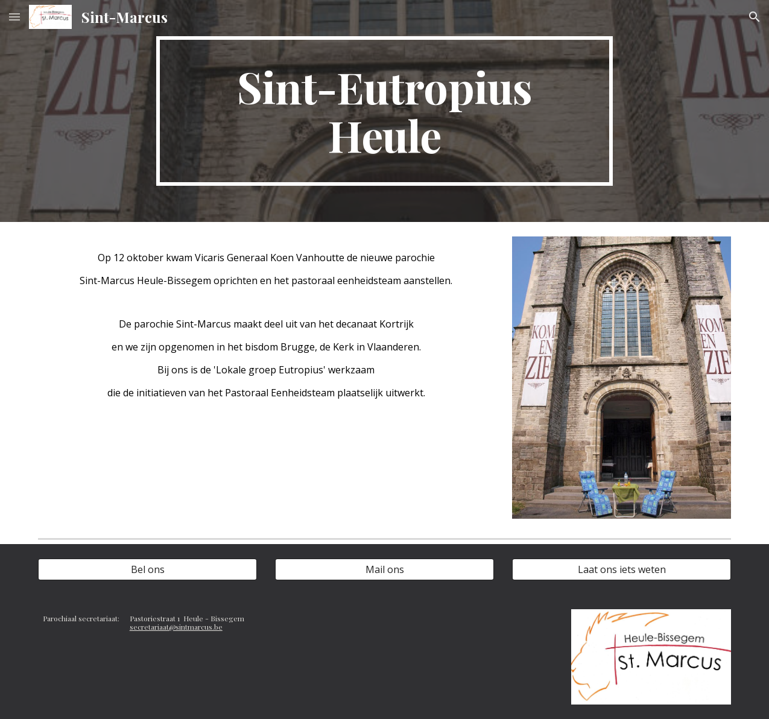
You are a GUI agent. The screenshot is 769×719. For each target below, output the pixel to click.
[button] (14, 16)
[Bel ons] (148, 569)
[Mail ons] (385, 569)
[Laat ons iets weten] (622, 569)
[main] (384, 111)
